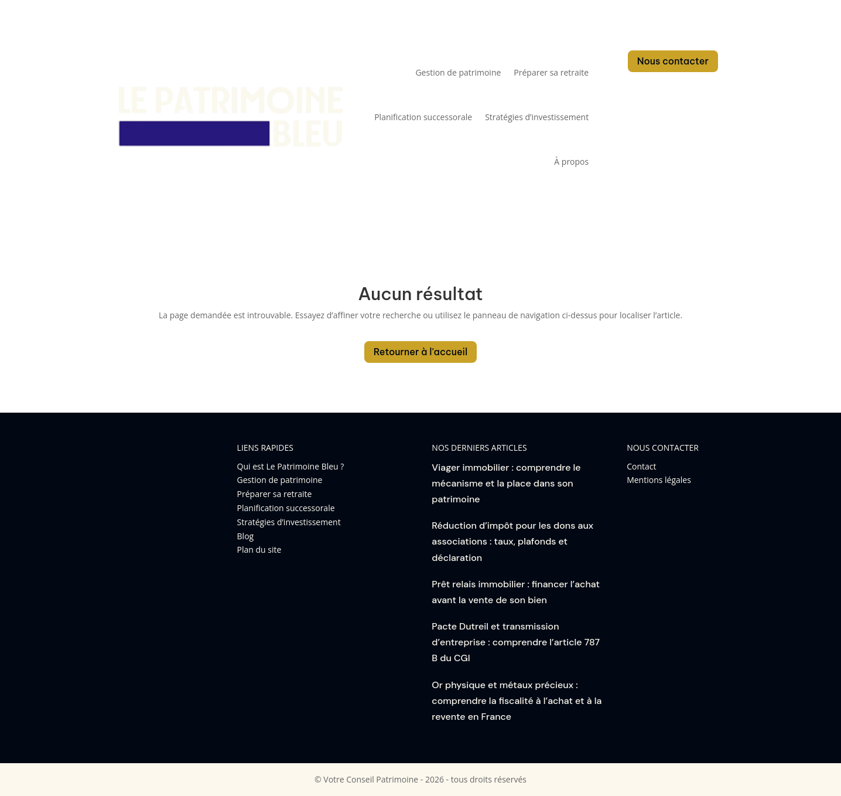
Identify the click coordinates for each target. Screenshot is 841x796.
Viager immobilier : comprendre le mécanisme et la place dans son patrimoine (506, 483)
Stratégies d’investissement (537, 117)
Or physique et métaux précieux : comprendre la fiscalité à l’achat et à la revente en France (516, 701)
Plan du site (259, 549)
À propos (571, 161)
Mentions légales (659, 479)
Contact (641, 466)
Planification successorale (423, 117)
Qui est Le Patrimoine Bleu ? (290, 466)
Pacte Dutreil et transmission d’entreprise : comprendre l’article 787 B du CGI (516, 642)
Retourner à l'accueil (421, 352)
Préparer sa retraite (551, 72)
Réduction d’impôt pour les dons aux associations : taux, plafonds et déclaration (512, 541)
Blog (245, 536)
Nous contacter (673, 61)
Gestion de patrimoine (458, 72)
